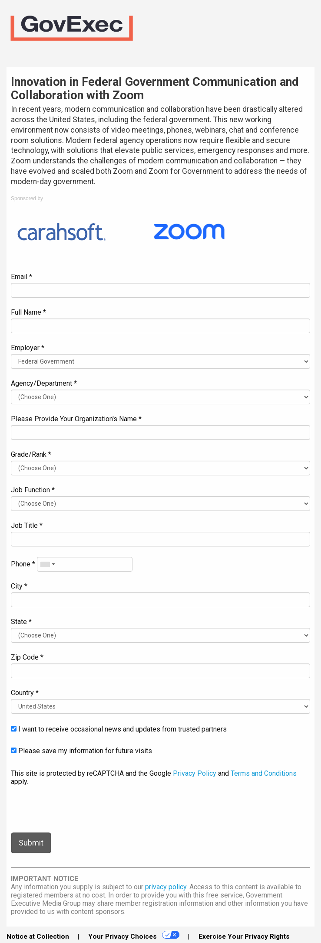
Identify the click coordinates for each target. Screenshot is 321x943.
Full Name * (28, 312)
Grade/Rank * (31, 454)
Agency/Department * (44, 383)
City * (19, 586)
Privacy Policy (194, 773)
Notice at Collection (38, 936)
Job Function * (33, 490)
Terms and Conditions (264, 773)
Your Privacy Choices (133, 935)
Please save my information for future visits (81, 751)
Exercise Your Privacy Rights (244, 936)
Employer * (27, 348)
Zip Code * (27, 657)
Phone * (23, 564)
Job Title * (27, 525)
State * (21, 622)
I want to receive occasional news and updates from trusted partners (119, 729)
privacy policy (165, 887)
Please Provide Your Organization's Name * (76, 419)
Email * (21, 277)
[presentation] (77, 809)
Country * (25, 693)
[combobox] (47, 564)
